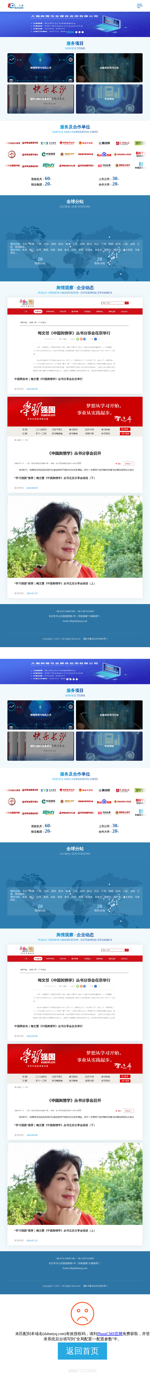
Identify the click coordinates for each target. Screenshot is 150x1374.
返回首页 (82, 1351)
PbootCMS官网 (109, 1334)
